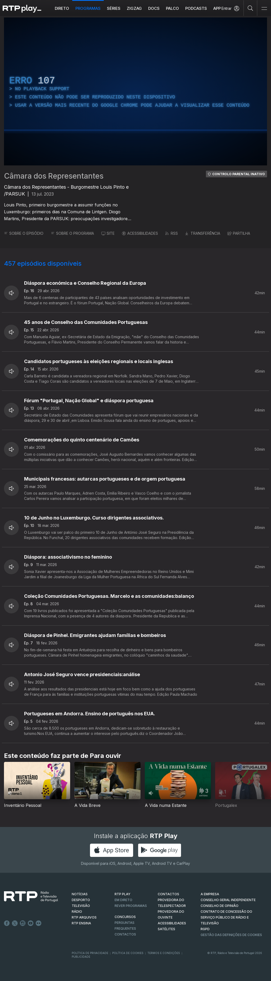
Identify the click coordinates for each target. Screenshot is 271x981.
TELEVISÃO (81, 906)
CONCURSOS (125, 917)
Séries (113, 8)
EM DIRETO (123, 900)
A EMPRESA (210, 894)
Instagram (23, 923)
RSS (171, 233)
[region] (135, 91)
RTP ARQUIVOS (84, 917)
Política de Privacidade (90, 953)
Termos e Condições (163, 953)
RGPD (205, 929)
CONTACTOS (168, 894)
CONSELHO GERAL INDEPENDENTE (228, 900)
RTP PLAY (122, 894)
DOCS (154, 8)
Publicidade (81, 956)
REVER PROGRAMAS (131, 906)
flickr (39, 923)
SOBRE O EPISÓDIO (23, 233)
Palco (172, 8)
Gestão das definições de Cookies (231, 935)
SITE (108, 233)
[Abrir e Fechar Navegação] (264, 8)
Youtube (31, 923)
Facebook (7, 923)
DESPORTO (81, 900)
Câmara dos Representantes (53, 175)
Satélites (166, 929)
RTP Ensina (81, 923)
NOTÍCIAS (80, 894)
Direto (62, 8)
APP (217, 8)
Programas (88, 8)
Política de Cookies (127, 953)
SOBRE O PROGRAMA (72, 233)
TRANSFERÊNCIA (202, 233)
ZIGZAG (134, 8)
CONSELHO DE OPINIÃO (219, 906)
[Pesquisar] (250, 8)
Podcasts (196, 8)
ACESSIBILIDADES (140, 233)
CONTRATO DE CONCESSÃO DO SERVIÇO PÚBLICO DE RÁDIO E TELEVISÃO (226, 917)
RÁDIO (77, 912)
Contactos (125, 934)
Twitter (15, 923)
